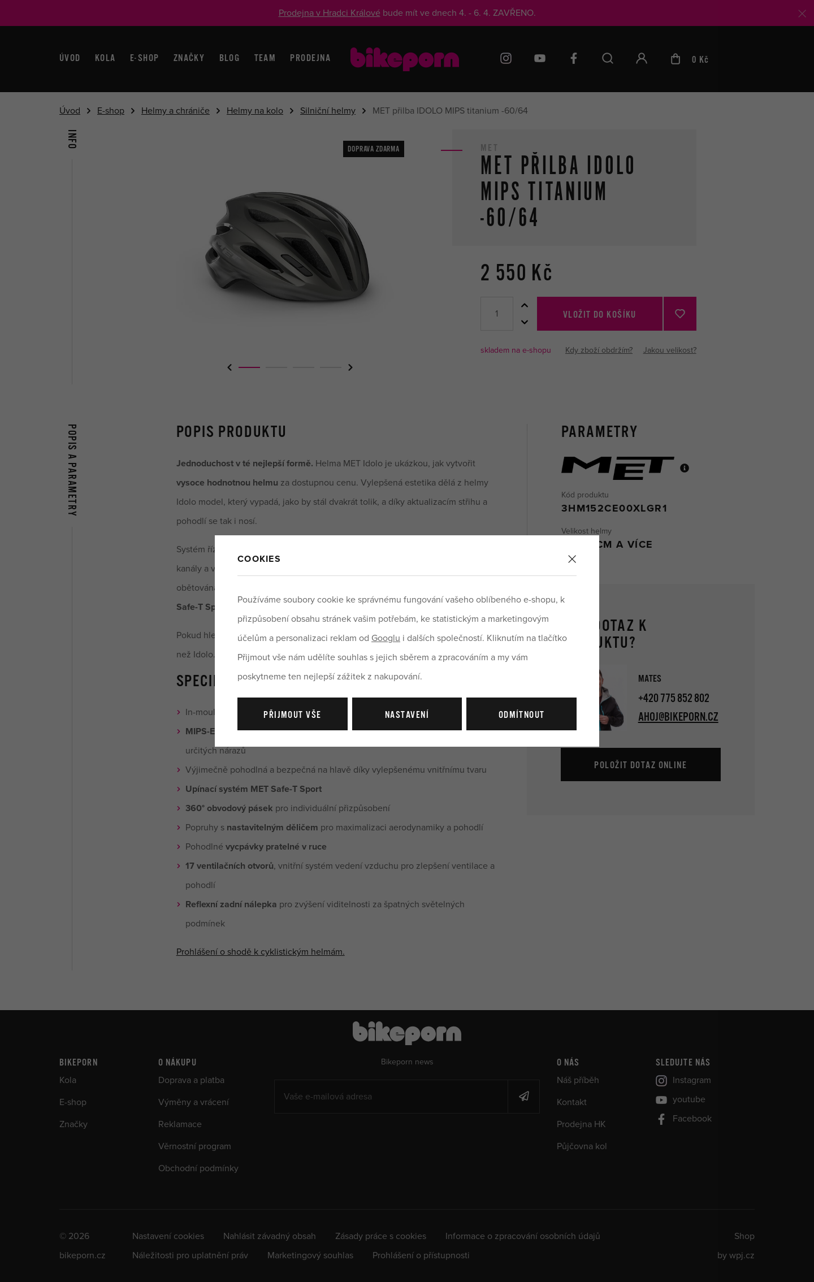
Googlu (385, 638)
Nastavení (407, 715)
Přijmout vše (292, 715)
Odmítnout (522, 715)
